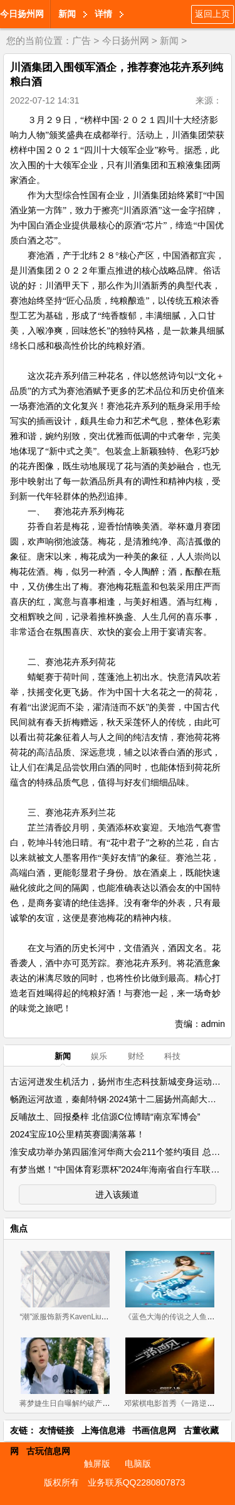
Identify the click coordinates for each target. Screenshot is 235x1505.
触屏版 (97, 1464)
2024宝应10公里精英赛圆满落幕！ (77, 1134)
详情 (103, 14)
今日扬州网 (22, 14)
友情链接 (56, 1430)
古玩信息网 (48, 1451)
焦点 (19, 1228)
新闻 (67, 14)
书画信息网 (154, 1430)
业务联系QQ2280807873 (136, 1482)
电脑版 (138, 1464)
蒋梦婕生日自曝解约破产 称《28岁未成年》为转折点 (107, 1403)
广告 (81, 40)
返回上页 (212, 14)
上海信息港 (103, 1430)
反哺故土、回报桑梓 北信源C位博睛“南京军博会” (105, 1117)
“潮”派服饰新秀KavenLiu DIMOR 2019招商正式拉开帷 (109, 1316)
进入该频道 (117, 1194)
